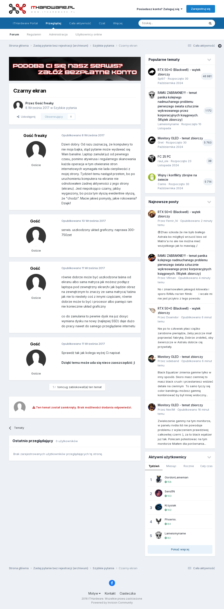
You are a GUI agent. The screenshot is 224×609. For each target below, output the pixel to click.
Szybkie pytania (65, 108)
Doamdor (172, 317)
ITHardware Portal (25, 23)
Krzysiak (170, 505)
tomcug (63, 387)
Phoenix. (170, 519)
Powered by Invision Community (112, 602)
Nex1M (170, 409)
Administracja (58, 34)
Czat (102, 23)
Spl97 (161, 78)
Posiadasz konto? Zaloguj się (159, 9)
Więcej (117, 23)
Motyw (94, 593)
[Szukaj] (161, 23)
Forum (14, 34)
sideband (172, 361)
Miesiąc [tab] (171, 466)
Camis (162, 184)
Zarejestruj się (200, 8)
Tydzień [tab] (154, 466)
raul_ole (163, 161)
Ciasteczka (128, 593)
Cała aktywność (80, 23)
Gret (161, 142)
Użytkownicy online (88, 34)
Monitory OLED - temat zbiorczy (180, 138)
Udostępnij (26, 116)
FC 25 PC (164, 156)
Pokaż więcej (180, 549)
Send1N (170, 491)
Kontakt (110, 593)
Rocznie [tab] (189, 466)
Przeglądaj (53, 25)
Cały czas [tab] (206, 466)
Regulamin (34, 34)
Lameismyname (168, 124)
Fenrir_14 (172, 220)
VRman (171, 278)
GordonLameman (176, 477)
